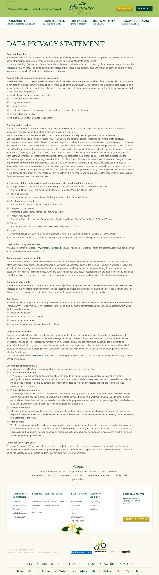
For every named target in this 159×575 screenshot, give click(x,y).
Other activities (77, 517)
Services (55, 505)
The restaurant (19, 517)
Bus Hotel (79, 22)
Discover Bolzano (135, 22)
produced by (120, 552)
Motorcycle (75, 509)
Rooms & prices (17, 8)
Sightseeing (95, 501)
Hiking (73, 513)
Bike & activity (104, 22)
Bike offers (75, 505)
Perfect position (19, 505)
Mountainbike (76, 501)
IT (11, 2)
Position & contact (47, 8)
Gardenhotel (21, 22)
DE (8, 2)
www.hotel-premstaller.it (18, 71)
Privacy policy (29, 552)
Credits (19, 552)
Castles (93, 509)
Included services (20, 513)
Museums (94, 505)
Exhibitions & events (40, 501)
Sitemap (56, 552)
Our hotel (16, 501)
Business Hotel (53, 22)
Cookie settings (44, 552)
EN (15, 2)
